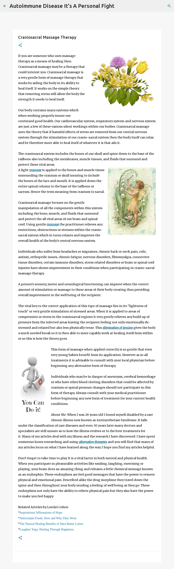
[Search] (119, 6)
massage (35, 170)
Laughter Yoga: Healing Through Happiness (47, 529)
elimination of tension (118, 328)
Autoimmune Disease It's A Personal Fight (62, 6)
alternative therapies (93, 442)
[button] (20, 45)
